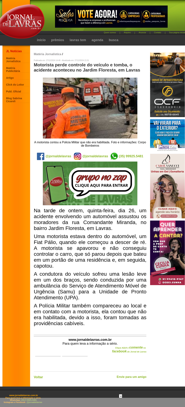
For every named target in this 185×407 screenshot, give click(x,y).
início (41, 40)
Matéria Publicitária (13, 69)
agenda (97, 40)
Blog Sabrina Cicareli (14, 100)
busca (113, 40)
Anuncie (142, 32)
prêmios (57, 40)
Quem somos (110, 32)
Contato (157, 32)
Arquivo (127, 32)
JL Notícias (14, 51)
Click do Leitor (15, 84)
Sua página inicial (177, 32)
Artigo (10, 77)
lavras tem (78, 40)
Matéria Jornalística (13, 60)
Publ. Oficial (13, 91)
